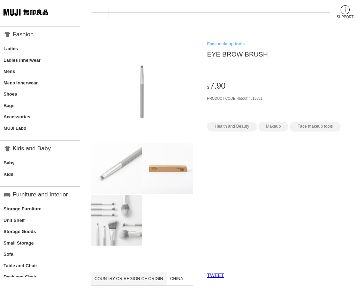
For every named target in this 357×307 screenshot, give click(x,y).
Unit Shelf (14, 220)
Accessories (16, 116)
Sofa (8, 254)
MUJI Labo (14, 128)
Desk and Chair (20, 276)
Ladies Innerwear (21, 60)
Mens (9, 71)
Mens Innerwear (20, 82)
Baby (9, 162)
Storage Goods (19, 231)
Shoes (10, 94)
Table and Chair (20, 265)
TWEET (215, 275)
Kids (8, 174)
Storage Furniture (22, 208)
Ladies (10, 48)
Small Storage (18, 243)
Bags (9, 105)
